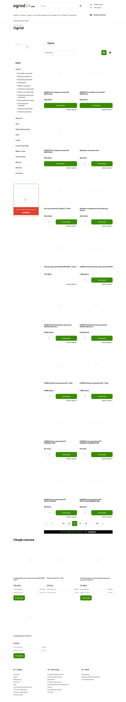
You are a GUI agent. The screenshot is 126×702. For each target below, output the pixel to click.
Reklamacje (17, 679)
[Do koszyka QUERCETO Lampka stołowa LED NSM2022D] (60, 163)
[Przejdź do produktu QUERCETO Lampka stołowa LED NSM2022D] (60, 131)
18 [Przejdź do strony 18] (86, 523)
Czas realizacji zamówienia (22, 687)
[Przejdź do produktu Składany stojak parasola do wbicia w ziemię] (96, 190)
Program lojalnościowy (55, 674)
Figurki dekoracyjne (23, 129)
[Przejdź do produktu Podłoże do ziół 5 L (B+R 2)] (29, 620)
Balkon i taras (20, 151)
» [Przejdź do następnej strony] (102, 523)
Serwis (49, 687)
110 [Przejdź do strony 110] (97, 523)
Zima (17, 135)
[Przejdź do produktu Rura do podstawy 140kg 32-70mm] (60, 190)
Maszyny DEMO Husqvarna (91, 677)
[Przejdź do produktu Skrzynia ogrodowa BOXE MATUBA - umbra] (60, 248)
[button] (71, 109)
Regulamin (51, 679)
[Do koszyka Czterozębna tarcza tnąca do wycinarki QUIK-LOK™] (19, 597)
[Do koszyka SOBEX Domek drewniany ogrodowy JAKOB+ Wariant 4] (102, 338)
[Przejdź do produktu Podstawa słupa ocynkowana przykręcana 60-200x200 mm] (96, 562)
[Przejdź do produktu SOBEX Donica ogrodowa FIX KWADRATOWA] (60, 422)
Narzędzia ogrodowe (25, 79)
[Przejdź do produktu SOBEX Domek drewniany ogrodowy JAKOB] (96, 248)
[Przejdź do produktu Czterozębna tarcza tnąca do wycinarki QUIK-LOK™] (29, 562)
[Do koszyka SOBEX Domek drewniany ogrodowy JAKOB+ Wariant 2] (66, 338)
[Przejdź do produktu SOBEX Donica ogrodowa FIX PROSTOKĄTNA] (60, 481)
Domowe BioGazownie (26, 100)
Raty (15, 684)
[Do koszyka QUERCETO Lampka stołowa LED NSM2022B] (60, 105)
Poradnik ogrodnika (54, 689)
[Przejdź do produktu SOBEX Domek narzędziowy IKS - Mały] (96, 364)
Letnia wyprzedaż (22, 146)
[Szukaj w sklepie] (58, 6)
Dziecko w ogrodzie (24, 112)
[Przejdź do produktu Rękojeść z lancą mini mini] (96, 131)
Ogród (18, 69)
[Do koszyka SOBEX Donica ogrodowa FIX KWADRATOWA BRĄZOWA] (102, 454)
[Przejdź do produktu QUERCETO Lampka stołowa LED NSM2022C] (96, 73)
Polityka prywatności (54, 677)
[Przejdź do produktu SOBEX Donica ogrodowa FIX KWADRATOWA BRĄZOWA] (96, 422)
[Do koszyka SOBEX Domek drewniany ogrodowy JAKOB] (102, 280)
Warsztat (19, 118)
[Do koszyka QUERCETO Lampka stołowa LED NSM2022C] (96, 105)
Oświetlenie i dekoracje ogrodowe (26, 96)
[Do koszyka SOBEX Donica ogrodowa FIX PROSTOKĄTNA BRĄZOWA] (102, 512)
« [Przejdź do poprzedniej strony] (46, 523)
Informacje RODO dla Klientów (57, 684)
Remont (19, 162)
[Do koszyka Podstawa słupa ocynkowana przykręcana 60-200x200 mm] (86, 597)
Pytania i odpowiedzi (20, 692)
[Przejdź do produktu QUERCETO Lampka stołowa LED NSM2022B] (60, 73)
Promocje (19, 173)
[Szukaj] (80, 6)
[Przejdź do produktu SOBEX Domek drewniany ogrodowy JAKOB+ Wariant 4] (96, 306)
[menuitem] (16, 15)
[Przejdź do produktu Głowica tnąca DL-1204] (63, 562)
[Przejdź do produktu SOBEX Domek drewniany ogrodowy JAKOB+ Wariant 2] (60, 306)
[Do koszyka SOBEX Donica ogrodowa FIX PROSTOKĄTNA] (66, 512)
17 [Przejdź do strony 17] (80, 523)
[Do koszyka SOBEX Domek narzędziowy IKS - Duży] (66, 396)
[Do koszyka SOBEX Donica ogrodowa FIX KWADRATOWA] (66, 454)
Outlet (18, 140)
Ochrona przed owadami (23, 105)
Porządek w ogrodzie (25, 73)
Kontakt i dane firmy (54, 682)
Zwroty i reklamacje (20, 689)
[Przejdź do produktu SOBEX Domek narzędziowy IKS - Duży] (60, 364)
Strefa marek (20, 157)
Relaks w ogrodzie (24, 86)
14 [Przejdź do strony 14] (63, 523)
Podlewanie (22, 83)
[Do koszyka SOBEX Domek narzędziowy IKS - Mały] (102, 396)
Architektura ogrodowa (26, 89)
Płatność (16, 682)
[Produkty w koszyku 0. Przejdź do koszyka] (99, 15)
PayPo (15, 677)
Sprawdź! (92, 532)
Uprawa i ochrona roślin (26, 92)
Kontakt (50, 692)
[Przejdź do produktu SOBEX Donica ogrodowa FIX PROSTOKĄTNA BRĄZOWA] (96, 481)
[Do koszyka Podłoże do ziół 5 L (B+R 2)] (19, 655)
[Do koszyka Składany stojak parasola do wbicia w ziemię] (102, 221)
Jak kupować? (18, 695)
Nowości (19, 168)
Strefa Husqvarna (88, 679)
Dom (17, 124)
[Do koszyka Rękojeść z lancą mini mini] (102, 163)
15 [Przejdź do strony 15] (69, 523)
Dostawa (16, 674)
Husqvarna (85, 674)
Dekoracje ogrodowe (25, 109)
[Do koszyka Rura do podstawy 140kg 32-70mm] (66, 221)
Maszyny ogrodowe (24, 76)
